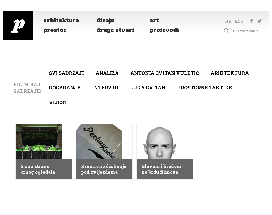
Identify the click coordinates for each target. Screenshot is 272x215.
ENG (239, 21)
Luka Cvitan (147, 87)
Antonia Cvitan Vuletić (164, 73)
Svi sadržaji (66, 73)
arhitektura (230, 73)
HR (228, 21)
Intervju (105, 87)
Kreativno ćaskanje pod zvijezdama (103, 169)
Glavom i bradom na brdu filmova (161, 169)
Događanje (64, 87)
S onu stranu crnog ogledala (38, 169)
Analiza (107, 73)
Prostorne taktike (204, 87)
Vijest (58, 102)
